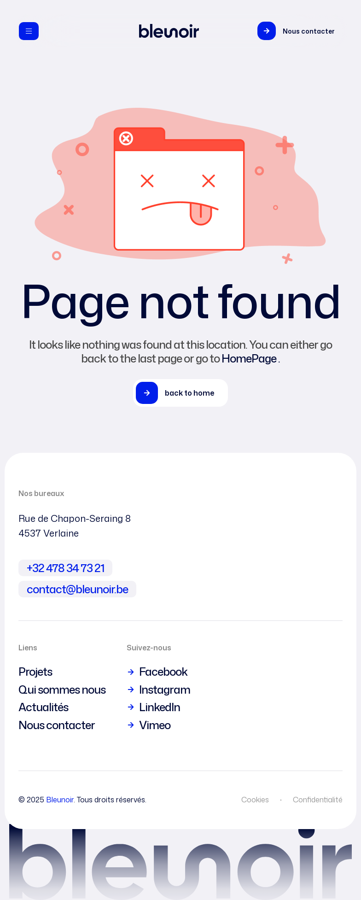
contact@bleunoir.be (77, 589)
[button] (298, 31)
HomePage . (250, 358)
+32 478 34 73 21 (65, 568)
